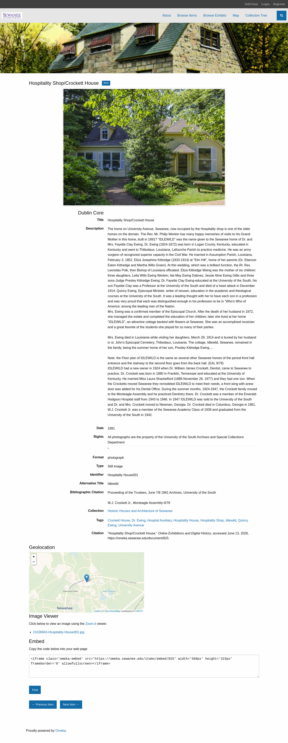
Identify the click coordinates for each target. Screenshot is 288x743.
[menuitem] (166, 15)
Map (236, 15)
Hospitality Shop (212, 520)
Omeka (60, 730)
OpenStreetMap (112, 611)
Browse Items (187, 15)
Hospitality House (186, 520)
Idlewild (230, 520)
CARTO (139, 611)
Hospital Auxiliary (159, 520)
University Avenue (131, 525)
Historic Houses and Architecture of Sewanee (140, 511)
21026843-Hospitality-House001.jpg (58, 632)
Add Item (251, 4)
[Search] (281, 15)
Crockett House (119, 520)
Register (279, 4)
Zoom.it (90, 623)
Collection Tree (256, 15)
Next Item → (71, 704)
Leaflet (97, 611)
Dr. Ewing (139, 520)
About (166, 15)
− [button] (34, 562)
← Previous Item (42, 704)
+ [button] (34, 556)
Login (265, 4)
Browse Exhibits (214, 15)
